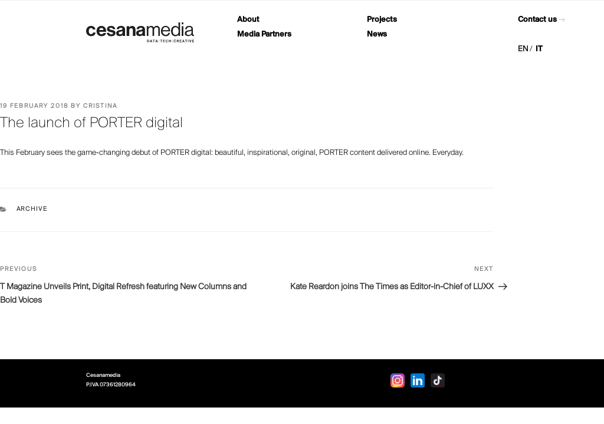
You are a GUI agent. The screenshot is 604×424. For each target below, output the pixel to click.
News (377, 34)
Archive (32, 209)
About (248, 19)
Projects (382, 19)
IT (539, 49)
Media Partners (264, 34)
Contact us (537, 19)
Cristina (100, 106)
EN (523, 49)
